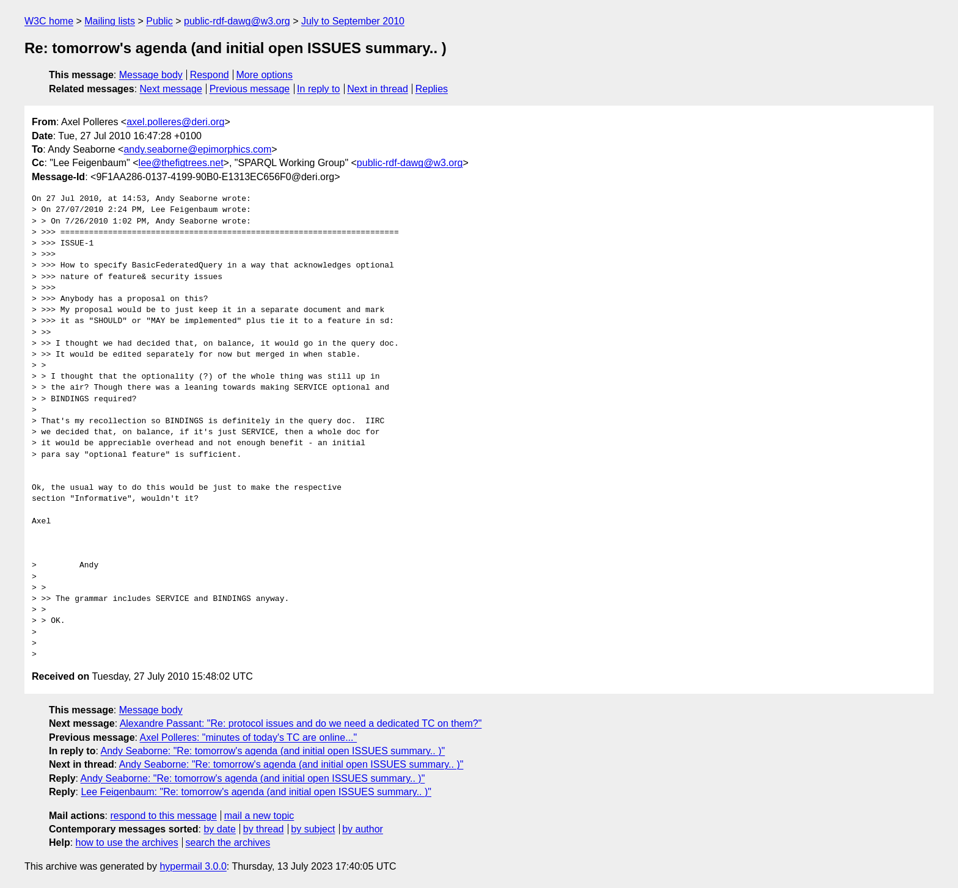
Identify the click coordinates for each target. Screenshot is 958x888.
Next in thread (377, 89)
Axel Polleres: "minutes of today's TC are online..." (248, 737)
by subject (313, 829)
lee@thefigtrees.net (181, 163)
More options (264, 75)
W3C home (48, 21)
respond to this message (163, 815)
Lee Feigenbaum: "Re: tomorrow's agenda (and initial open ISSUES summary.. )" (256, 792)
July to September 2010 (352, 21)
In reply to (318, 89)
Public (159, 21)
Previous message (250, 89)
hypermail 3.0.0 (192, 866)
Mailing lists (109, 21)
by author (362, 829)
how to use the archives (127, 842)
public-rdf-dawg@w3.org (237, 21)
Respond (209, 75)
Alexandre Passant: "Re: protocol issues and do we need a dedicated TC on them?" (301, 723)
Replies (431, 89)
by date (219, 829)
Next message (171, 89)
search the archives (228, 842)
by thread (263, 829)
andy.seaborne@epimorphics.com (197, 149)
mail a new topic (259, 815)
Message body (151, 75)
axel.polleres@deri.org (175, 122)
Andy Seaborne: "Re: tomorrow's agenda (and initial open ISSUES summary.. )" (272, 751)
